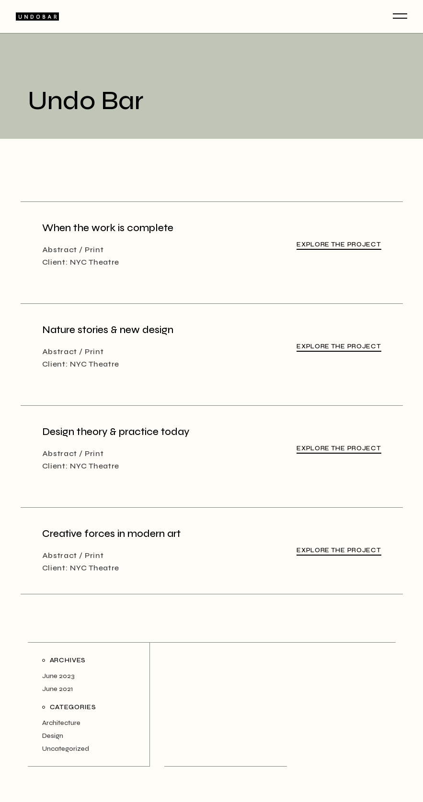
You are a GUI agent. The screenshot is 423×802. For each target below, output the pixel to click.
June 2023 (58, 676)
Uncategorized (65, 749)
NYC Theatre (94, 262)
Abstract (60, 249)
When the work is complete (107, 228)
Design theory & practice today (115, 432)
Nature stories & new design (107, 330)
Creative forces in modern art (111, 534)
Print (94, 249)
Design (52, 736)
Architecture (61, 723)
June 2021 (57, 689)
